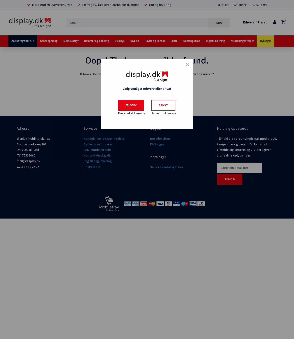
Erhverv (131, 105)
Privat (163, 105)
